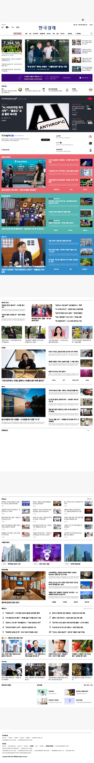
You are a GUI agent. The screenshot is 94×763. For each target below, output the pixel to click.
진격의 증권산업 (72, 564)
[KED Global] (17, 27)
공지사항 (39, 685)
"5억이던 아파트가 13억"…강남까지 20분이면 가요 (20, 627)
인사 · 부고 (86, 685)
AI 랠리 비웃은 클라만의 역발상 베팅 (59, 212)
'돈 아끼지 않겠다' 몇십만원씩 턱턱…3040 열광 (81, 341)
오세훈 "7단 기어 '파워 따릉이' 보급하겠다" (73, 526)
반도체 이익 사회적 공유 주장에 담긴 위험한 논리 (9, 91)
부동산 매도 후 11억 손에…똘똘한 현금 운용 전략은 (78, 108)
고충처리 (16, 737)
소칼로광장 (74, 91)
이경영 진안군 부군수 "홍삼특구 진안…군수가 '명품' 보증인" (58, 655)
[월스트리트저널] (13, 27)
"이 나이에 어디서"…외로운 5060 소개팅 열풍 (69, 309)
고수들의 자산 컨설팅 (76, 104)
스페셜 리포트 (5, 542)
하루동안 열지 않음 (85, 77)
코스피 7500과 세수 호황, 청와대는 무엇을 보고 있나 (12, 54)
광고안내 (22, 737)
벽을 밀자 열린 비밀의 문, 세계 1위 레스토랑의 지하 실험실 (63, 410)
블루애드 (28, 737)
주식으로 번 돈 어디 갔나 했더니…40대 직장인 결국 (67, 627)
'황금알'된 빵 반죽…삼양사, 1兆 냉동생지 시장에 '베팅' (12, 59)
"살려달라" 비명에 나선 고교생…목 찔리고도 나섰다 (34, 341)
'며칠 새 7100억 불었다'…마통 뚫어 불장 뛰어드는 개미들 (87, 68)
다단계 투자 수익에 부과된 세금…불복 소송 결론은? (73, 534)
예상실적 (56, 230)
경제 (26, 33)
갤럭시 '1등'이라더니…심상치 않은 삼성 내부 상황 (67, 618)
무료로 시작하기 (45, 139)
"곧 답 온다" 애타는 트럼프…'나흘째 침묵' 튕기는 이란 (47, 66)
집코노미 (49, 33)
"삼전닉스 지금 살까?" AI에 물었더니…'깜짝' (68, 305)
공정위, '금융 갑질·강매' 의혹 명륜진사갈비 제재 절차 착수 (73, 518)
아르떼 (3, 348)
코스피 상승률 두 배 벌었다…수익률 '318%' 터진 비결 (63, 161)
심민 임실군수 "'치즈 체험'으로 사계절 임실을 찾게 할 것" (35, 655)
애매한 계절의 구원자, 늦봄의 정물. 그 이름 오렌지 (64, 361)
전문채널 (70, 33)
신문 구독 (75, 25)
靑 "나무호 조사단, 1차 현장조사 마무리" (73, 503)
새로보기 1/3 (89, 499)
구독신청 (10, 737)
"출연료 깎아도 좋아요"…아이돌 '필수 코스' (13, 306)
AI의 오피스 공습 (41, 564)
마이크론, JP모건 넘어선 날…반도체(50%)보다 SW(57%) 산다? (63, 202)
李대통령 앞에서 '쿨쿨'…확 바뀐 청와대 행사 (41, 319)
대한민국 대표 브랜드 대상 (15, 638)
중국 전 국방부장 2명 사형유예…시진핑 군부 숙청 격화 (68, 613)
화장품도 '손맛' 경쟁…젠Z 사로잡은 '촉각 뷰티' (11, 534)
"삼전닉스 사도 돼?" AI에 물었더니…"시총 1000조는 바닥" (23, 623)
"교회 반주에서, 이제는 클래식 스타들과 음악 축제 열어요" (23, 380)
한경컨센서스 (56, 189)
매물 (70, 269)
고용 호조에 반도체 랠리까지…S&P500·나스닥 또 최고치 (23, 229)
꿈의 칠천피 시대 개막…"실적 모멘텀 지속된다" (19, 190)
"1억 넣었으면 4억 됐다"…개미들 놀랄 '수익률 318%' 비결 (23, 618)
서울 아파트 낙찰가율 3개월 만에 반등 (60, 241)
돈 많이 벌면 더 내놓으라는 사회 (32, 91)
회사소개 (4, 737)
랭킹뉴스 (4, 608)
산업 (30, 33)
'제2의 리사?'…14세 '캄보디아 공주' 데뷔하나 (11, 341)
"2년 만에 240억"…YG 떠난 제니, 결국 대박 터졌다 (58, 341)
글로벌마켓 (42, 33)
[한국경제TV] (7, 27)
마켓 (85, 189)
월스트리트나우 (54, 198)
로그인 (91, 25)
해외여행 (76, 602)
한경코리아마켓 (6, 157)
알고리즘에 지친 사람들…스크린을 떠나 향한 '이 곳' (21, 419)
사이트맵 (26, 746)
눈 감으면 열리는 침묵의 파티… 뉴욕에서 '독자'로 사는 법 (63, 400)
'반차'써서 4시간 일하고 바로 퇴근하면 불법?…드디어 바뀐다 (70, 623)
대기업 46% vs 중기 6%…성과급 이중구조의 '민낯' (87, 42)
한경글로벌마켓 (6, 196)
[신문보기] (2, 27)
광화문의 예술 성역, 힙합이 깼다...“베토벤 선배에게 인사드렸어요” (73, 511)
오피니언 (62, 33)
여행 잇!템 (87, 602)
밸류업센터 (84, 269)
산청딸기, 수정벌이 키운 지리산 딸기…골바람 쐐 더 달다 (81, 655)
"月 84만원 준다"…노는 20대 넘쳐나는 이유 (68, 321)
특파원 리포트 (4, 104)
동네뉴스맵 (56, 269)
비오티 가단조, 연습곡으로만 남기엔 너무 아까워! (63, 352)
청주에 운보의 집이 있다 (10, 602)
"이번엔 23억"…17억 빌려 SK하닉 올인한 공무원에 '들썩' (22, 613)
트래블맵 (54, 602)
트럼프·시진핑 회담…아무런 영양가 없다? (61, 223)
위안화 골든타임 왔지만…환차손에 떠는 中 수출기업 (11, 70)
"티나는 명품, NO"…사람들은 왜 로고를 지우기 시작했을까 (64, 420)
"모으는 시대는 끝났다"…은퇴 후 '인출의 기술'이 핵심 (68, 632)
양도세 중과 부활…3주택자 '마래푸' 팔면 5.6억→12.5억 (63, 251)
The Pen (4, 662)
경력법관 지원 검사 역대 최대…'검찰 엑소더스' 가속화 (11, 510)
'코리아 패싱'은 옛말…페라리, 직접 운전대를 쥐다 (63, 390)
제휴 (9, 746)
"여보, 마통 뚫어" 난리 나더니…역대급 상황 (68, 317)
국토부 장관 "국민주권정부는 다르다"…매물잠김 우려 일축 (87, 59)
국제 (54, 33)
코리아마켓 (35, 33)
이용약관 (41, 746)
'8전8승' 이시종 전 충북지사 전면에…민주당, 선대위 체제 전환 (11, 503)
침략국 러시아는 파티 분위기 (57, 371)
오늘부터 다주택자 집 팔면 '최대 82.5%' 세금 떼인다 (87, 51)
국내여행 (65, 602)
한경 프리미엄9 (17, 33)
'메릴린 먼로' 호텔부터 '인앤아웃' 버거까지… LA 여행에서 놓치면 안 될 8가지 (63, 593)
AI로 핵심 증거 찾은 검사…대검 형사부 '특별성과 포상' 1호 (42, 526)
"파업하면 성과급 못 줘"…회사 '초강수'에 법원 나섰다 (12, 65)
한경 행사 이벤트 (6, 685)
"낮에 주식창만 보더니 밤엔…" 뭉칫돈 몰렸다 (68, 313)
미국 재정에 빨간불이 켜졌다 (55, 91)
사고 (91, 685)
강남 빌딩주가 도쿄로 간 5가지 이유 (81, 678)
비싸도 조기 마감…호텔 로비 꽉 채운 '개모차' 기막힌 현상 (42, 518)
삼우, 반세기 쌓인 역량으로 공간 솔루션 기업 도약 (11, 655)
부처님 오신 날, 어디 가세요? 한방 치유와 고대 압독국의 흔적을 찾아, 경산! (63, 583)
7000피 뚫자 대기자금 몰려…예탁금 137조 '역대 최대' (63, 181)
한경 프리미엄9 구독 (83, 25)
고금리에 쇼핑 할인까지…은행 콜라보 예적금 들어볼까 (78, 123)
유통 (57, 33)
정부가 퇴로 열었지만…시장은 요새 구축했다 (11, 678)
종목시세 (70, 230)
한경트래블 (5, 570)
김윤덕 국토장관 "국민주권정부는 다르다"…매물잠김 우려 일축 (23, 270)
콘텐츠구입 (13, 746)
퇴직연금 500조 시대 (11, 564)
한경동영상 (5, 430)
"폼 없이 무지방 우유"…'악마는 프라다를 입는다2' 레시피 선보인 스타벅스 (42, 535)
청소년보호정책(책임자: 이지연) (62, 746)
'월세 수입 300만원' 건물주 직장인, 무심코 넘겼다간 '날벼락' (11, 526)
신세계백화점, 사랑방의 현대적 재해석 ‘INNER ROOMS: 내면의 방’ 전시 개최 (62, 573)
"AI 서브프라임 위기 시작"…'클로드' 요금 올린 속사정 (12, 110)
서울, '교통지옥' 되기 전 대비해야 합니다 (34, 678)
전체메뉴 (79, 33)
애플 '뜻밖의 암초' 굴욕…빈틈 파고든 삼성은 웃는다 (11, 518)
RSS (36, 746)
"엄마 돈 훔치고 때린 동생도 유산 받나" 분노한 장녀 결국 (58, 678)
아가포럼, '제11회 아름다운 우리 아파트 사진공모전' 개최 (63, 261)
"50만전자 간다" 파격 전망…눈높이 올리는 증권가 (64, 171)
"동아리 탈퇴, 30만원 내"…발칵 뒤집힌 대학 (13, 316)
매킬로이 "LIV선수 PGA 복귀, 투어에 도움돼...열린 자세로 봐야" (42, 510)
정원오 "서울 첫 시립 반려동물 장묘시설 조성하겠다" (42, 503)
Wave (3, 387)
